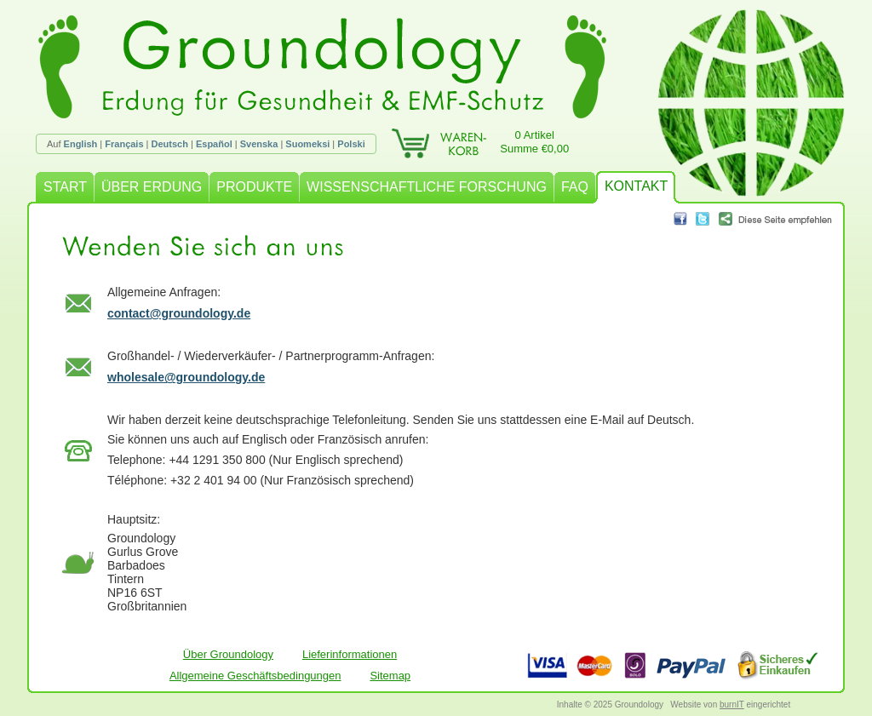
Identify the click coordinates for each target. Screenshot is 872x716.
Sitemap (390, 675)
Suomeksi (307, 144)
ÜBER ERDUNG (151, 187)
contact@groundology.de (178, 313)
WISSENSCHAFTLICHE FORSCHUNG (427, 187)
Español (214, 144)
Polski (350, 144)
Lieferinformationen (349, 654)
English (81, 144)
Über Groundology (228, 654)
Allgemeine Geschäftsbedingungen (255, 675)
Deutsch (170, 144)
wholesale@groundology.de (186, 377)
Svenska (259, 144)
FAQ (574, 187)
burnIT (732, 704)
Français (124, 144)
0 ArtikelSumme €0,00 (534, 142)
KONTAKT (636, 186)
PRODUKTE (254, 187)
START (65, 187)
